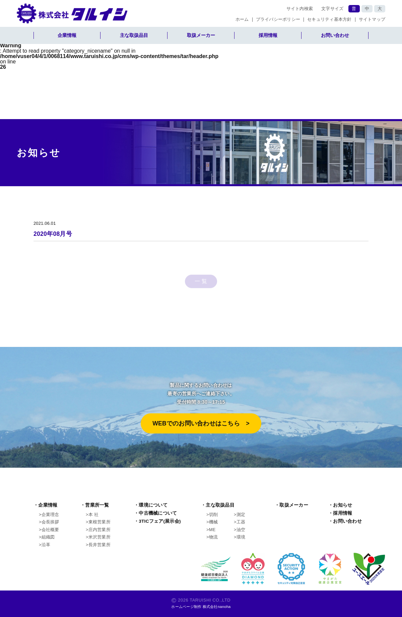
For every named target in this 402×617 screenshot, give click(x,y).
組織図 (48, 536)
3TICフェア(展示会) (160, 521)
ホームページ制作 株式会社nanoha (200, 607)
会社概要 (50, 529)
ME (212, 529)
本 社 (93, 514)
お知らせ (342, 505)
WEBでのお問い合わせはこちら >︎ (201, 423)
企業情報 (67, 35)
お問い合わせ (335, 35)
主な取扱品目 (134, 35)
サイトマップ (372, 19)
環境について (153, 505)
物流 (213, 536)
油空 (241, 529)
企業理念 (50, 514)
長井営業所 (99, 544)
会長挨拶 (50, 521)
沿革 (46, 544)
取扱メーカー (201, 35)
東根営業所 (99, 521)
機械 (213, 521)
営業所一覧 (97, 505)
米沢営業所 (99, 536)
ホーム (242, 19)
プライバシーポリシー (278, 19)
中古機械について (158, 513)
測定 (241, 514)
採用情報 (268, 35)
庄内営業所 (99, 529)
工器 (241, 521)
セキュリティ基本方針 (329, 19)
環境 (241, 536)
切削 (213, 514)
